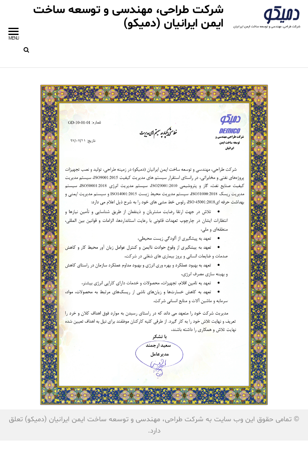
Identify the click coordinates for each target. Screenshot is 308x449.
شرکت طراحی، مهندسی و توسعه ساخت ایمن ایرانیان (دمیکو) (128, 17)
